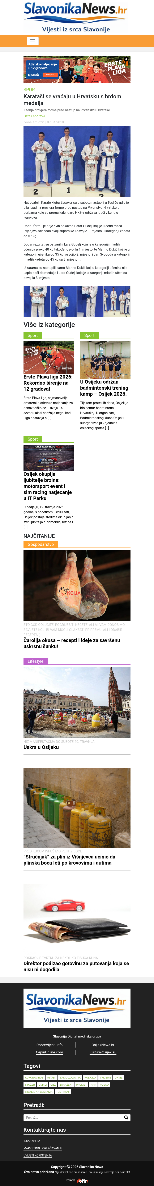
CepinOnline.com (49, 1052)
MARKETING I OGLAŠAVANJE (42, 1148)
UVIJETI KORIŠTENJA (37, 1155)
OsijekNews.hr (103, 1045)
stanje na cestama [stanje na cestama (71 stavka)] (38, 1091)
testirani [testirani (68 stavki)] (62, 1091)
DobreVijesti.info (49, 1045)
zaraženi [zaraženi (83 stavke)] (65, 1084)
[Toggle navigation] (33, 41)
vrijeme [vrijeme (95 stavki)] (105, 1077)
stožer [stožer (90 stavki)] (30, 1084)
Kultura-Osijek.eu (103, 1052)
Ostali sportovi (34, 116)
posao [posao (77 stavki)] (104, 1084)
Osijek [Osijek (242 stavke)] (51, 1077)
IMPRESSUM (31, 1141)
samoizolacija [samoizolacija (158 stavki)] (70, 1077)
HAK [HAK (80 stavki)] (93, 1084)
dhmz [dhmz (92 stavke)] (119, 1077)
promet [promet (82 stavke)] (81, 1084)
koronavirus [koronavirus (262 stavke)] (34, 1077)
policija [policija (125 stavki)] (90, 1077)
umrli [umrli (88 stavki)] (43, 1084)
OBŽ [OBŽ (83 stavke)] (53, 1084)
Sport (30, 89)
